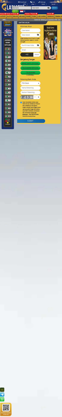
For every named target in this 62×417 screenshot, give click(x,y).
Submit (30, 121)
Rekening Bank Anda (28, 79)
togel (34, 16)
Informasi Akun (26, 27)
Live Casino (42, 16)
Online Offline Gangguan (7, 122)
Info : (4, 20)
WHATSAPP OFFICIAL (30, 63)
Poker (28, 16)
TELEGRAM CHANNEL (30, 73)
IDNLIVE (15, 16)
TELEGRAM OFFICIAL (30, 68)
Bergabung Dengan (27, 60)
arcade (22, 16)
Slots (9, 16)
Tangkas (50, 16)
